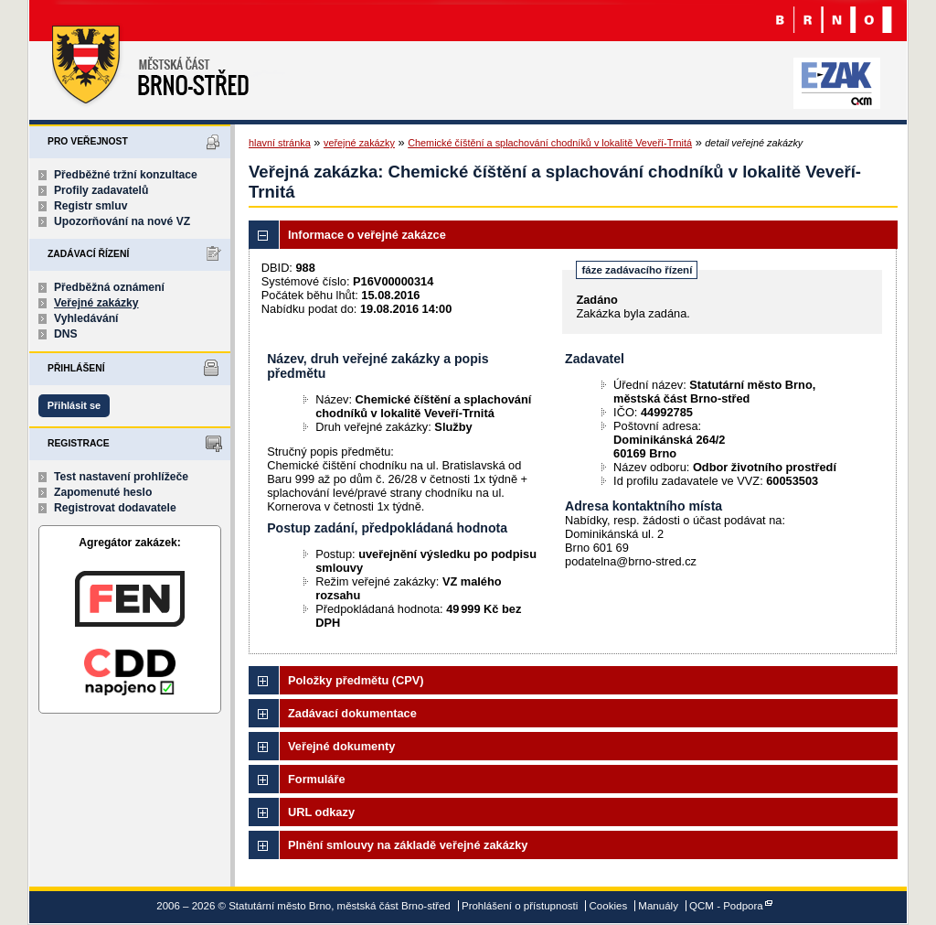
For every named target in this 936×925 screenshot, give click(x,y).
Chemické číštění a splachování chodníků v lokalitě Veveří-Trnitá (550, 142)
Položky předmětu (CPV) (356, 680)
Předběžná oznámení (109, 287)
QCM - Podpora (726, 905)
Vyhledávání (86, 318)
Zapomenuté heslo (103, 492)
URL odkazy (321, 812)
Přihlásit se (74, 405)
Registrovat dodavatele (115, 507)
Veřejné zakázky (96, 302)
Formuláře (317, 779)
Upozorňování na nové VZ (122, 221)
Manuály (658, 905)
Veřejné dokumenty (341, 746)
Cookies (609, 905)
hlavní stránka (280, 142)
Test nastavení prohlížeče (121, 476)
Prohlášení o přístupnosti (520, 905)
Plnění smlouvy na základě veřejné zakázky (407, 845)
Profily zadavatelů (101, 190)
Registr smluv (90, 205)
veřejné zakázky (359, 142)
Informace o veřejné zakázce (367, 235)
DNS (66, 334)
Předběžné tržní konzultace (125, 174)
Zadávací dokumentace (352, 713)
